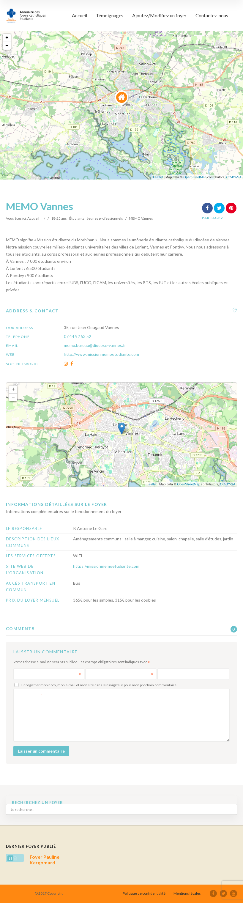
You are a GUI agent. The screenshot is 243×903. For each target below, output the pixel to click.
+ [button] (7, 37)
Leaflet (158, 177)
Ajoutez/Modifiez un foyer (159, 15)
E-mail (121, 674)
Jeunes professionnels (105, 218)
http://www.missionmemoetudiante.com (101, 354)
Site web (168, 674)
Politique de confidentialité (144, 893)
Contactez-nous (211, 15)
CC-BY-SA (234, 177)
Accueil (79, 15)
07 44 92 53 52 (77, 336)
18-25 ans (59, 218)
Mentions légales (187, 893)
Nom (49, 674)
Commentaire (30, 694)
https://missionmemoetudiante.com (106, 566)
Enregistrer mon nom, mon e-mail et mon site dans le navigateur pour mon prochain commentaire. (99, 685)
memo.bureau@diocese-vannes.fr (95, 345)
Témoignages (109, 15)
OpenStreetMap (194, 177)
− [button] (7, 45)
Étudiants (76, 218)
